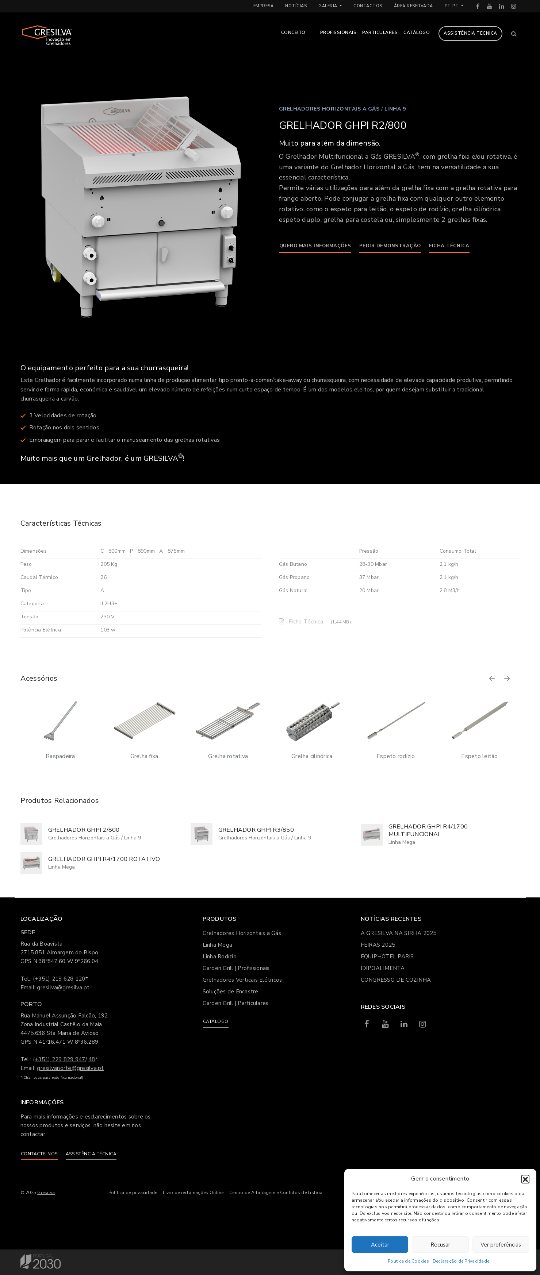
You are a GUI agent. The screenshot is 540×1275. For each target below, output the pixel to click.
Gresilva (46, 1192)
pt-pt (452, 6)
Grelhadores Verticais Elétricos (242, 980)
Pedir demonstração (390, 246)
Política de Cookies (408, 1261)
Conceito (293, 32)
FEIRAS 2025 (378, 944)
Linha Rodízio (220, 956)
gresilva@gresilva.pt (63, 987)
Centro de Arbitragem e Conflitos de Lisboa (276, 1192)
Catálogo (416, 32)
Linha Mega (401, 842)
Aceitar (380, 1244)
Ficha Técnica (449, 246)
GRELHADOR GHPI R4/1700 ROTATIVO (104, 859)
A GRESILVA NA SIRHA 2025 (399, 933)
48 (91, 1059)
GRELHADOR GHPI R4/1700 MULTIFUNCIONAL (428, 830)
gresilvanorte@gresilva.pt (70, 1068)
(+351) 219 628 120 (59, 978)
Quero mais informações (315, 246)
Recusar (440, 1244)
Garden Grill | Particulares (236, 1003)
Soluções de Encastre (230, 991)
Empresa (263, 6)
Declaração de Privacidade (461, 1261)
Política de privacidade (132, 1192)
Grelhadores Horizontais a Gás (329, 108)
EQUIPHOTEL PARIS (387, 956)
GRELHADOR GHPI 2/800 (84, 830)
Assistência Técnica (470, 33)
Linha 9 (395, 108)
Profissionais (338, 32)
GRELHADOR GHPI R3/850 (256, 830)
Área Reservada (413, 6)
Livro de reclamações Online (193, 1192)
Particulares (380, 32)
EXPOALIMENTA (383, 968)
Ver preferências (500, 1244)
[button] (525, 1178)
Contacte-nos (39, 1154)
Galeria (328, 6)
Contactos (367, 6)
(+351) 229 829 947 (59, 1059)
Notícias (296, 6)
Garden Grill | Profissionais (236, 968)
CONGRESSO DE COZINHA (396, 980)
